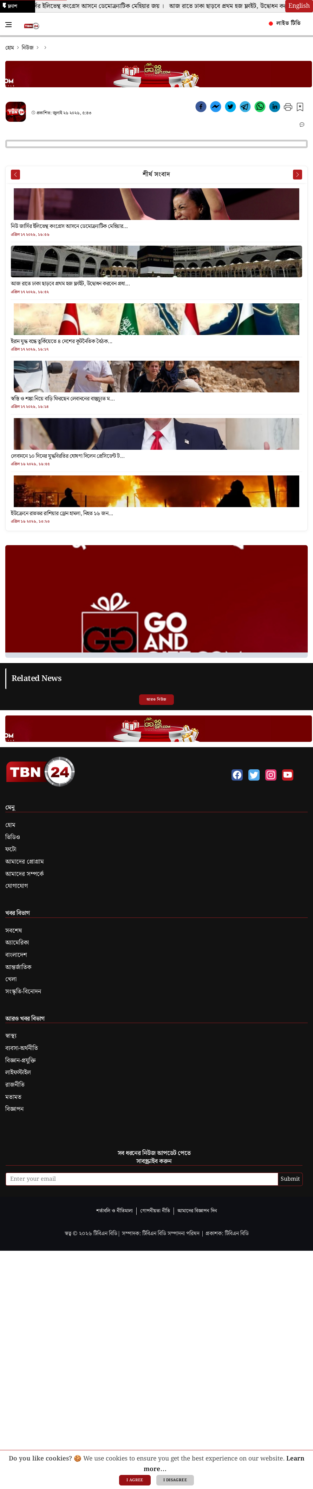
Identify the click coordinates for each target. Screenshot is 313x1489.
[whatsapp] (260, 108)
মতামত (13, 1097)
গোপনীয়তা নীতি (155, 1211)
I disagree (175, 1480)
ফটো (10, 849)
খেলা (11, 979)
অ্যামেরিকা (17, 943)
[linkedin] (274, 108)
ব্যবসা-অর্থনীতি (21, 1048)
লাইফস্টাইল (18, 1073)
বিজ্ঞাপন (14, 1109)
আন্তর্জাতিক (18, 967)
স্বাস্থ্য (11, 1036)
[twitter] (230, 108)
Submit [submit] (290, 1179)
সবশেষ (13, 931)
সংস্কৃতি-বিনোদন (23, 992)
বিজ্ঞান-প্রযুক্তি (20, 1061)
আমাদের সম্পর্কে (24, 874)
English (299, 6)
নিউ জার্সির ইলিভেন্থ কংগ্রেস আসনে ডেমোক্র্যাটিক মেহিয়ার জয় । (93, 6)
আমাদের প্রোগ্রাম (24, 862)
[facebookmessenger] (215, 108)
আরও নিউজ (156, 699)
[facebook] (201, 108)
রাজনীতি (15, 1085)
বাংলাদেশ (16, 955)
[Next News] (297, 174)
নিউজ (28, 48)
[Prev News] (15, 174)
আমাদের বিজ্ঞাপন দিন (197, 1211)
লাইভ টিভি (284, 23)
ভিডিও (12, 838)
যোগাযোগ (16, 886)
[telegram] (245, 108)
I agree (134, 1480)
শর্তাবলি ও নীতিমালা (114, 1211)
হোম (9, 48)
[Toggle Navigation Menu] (8, 24)
